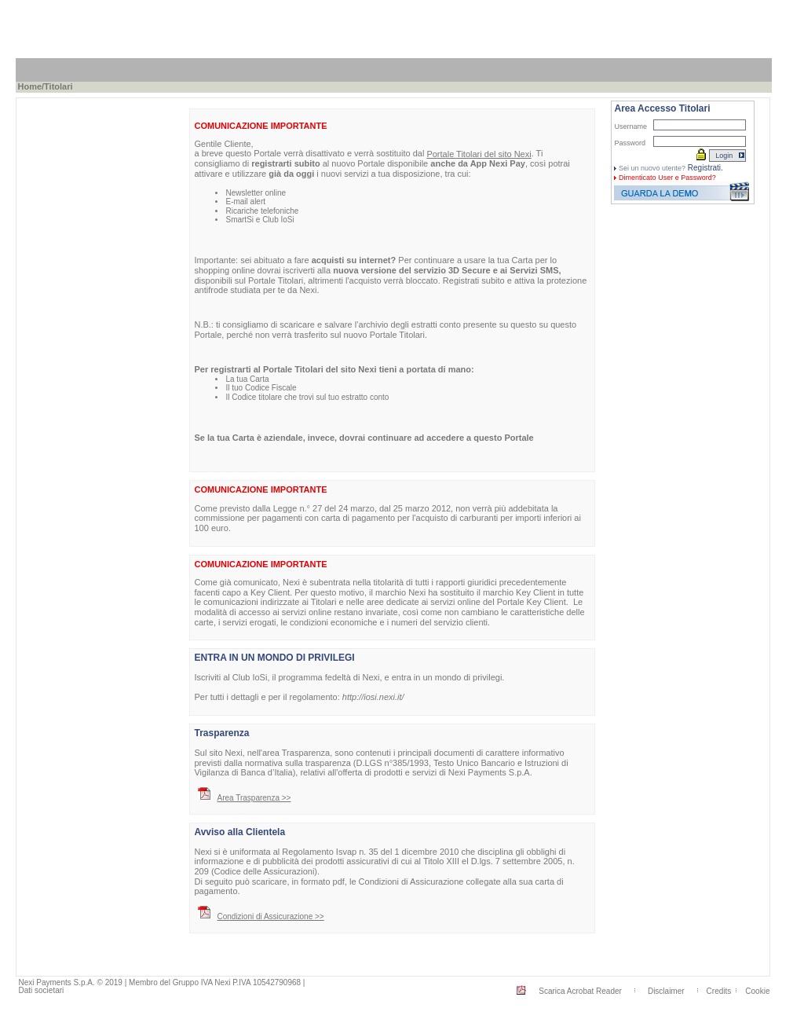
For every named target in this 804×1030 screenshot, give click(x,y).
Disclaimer (666, 991)
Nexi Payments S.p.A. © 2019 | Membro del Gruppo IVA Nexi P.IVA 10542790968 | (161, 982)
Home (29, 86)
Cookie (757, 991)
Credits (719, 991)
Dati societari (41, 990)
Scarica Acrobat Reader (580, 991)
